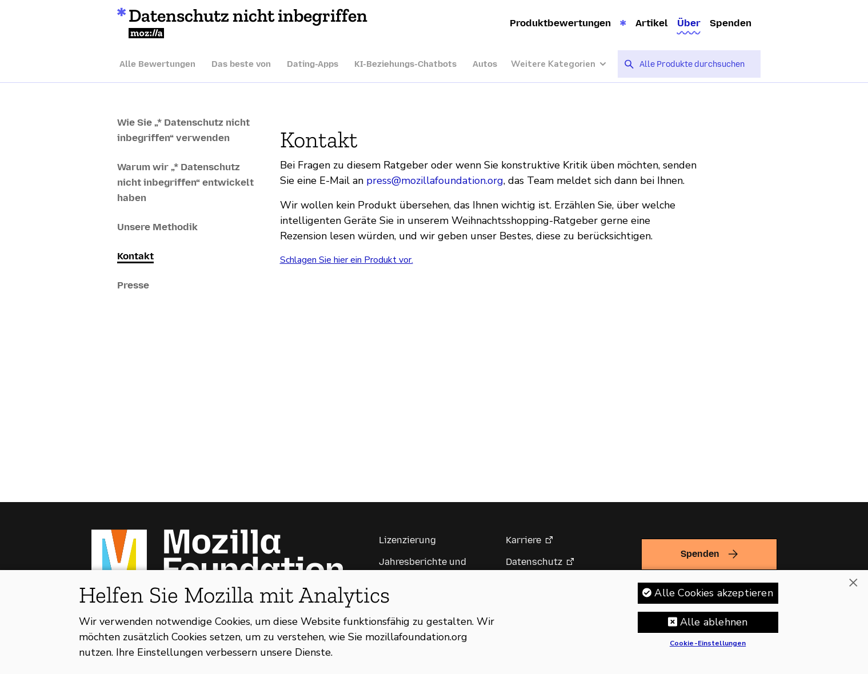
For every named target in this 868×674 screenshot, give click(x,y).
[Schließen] (853, 587)
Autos (485, 64)
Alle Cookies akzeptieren (713, 598)
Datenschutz (534, 561)
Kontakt (135, 256)
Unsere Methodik (157, 226)
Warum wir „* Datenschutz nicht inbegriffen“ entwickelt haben (185, 182)
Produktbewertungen (560, 23)
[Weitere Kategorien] (564, 64)
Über (689, 23)
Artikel (651, 23)
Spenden (730, 23)
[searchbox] (696, 64)
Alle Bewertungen (157, 64)
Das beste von (241, 64)
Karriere (523, 540)
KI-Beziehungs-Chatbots (405, 64)
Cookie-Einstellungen (708, 649)
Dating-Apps (312, 64)
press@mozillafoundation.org (434, 180)
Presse (133, 285)
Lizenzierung (407, 540)
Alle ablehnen (713, 627)
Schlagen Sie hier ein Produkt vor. (346, 260)
